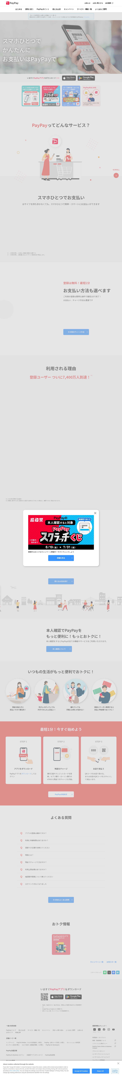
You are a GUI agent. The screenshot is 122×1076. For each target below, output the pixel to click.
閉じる (95, 513)
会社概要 (108, 3)
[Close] (118, 1063)
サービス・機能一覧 (84, 9)
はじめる (18, 9)
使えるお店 (56, 9)
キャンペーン (69, 9)
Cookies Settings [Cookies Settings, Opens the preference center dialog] (115, 1071)
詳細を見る (61, 558)
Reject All (100, 1071)
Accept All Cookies (81, 1071)
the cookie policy (14, 1070)
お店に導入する (98, 3)
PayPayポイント (43, 9)
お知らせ (87, 3)
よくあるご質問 (101, 9)
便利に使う (29, 9)
